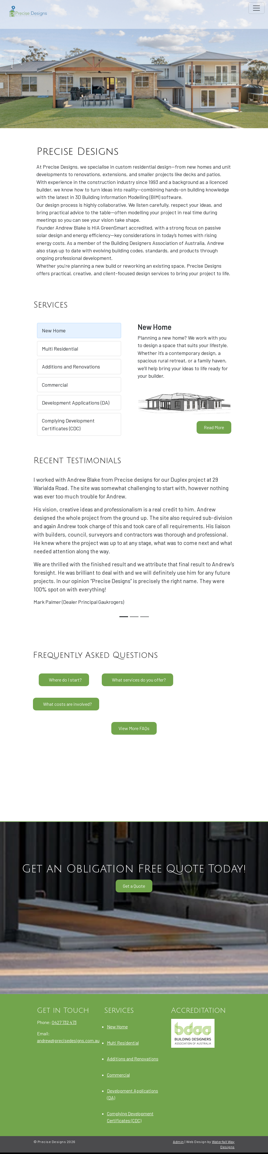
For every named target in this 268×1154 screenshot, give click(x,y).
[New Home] (184, 402)
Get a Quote (134, 886)
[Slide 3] (144, 616)
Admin (178, 1142)
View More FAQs (134, 728)
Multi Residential (60, 348)
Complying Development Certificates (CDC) (68, 424)
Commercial (55, 384)
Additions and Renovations (71, 366)
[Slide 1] (123, 616)
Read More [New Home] (214, 427)
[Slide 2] (134, 616)
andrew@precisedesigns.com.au (68, 1040)
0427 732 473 (64, 1022)
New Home (54, 330)
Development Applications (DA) (75, 402)
